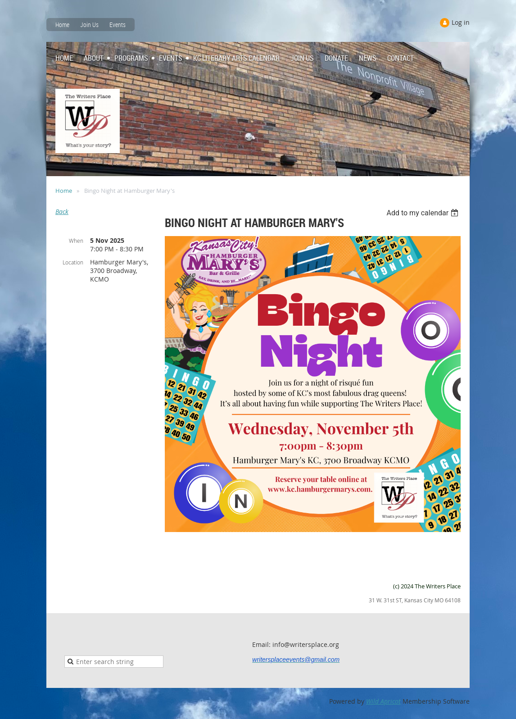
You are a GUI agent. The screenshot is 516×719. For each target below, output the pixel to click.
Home (62, 24)
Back (61, 211)
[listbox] (423, 212)
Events (117, 24)
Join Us (89, 24)
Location (73, 262)
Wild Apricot (383, 701)
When (76, 240)
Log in (461, 22)
